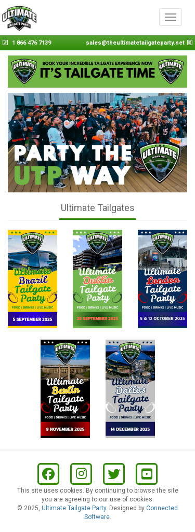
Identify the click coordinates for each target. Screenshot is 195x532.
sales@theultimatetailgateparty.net (135, 42)
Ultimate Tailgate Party (74, 508)
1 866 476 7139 (31, 42)
